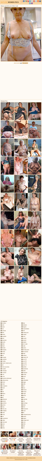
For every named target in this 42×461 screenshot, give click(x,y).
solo (23, 401)
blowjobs (3, 349)
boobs (3, 351)
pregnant (24, 372)
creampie (4, 370)
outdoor (24, 355)
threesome (24, 408)
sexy (23, 387)
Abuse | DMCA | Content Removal (14, 457)
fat (2, 389)
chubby (3, 361)
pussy (23, 376)
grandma (3, 403)
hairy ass (3, 408)
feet (2, 391)
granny (3, 405)
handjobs (3, 410)
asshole (3, 330)
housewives (4, 418)
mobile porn (25, 332)
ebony (3, 382)
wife (23, 426)
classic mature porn (6, 363)
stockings (24, 403)
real (23, 378)
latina (3, 427)
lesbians (24, 325)
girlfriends (4, 399)
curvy (3, 376)
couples (3, 368)
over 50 (23, 361)
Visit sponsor (25, 63)
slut (23, 397)
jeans (3, 424)
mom (23, 336)
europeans (4, 386)
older (23, 353)
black (3, 345)
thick (23, 406)
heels (3, 412)
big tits (3, 342)
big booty (3, 340)
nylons (23, 347)
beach (3, 334)
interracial (4, 422)
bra (2, 355)
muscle (23, 338)
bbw (2, 332)
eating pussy (4, 380)
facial (3, 387)
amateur (3, 323)
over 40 (23, 359)
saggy (23, 382)
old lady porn (25, 349)
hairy (2, 406)
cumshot (3, 372)
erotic (3, 384)
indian (3, 420)
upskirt (23, 416)
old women (24, 351)
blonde (3, 347)
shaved (23, 389)
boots (3, 353)
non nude (24, 344)
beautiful (3, 336)
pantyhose (24, 368)
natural (23, 340)
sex (23, 386)
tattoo (23, 405)
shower (23, 391)
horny (3, 414)
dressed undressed (6, 378)
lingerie (23, 326)
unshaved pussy (26, 414)
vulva (23, 422)
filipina (3, 393)
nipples (23, 342)
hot (2, 416)
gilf (2, 397)
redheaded (24, 380)
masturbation (25, 328)
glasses (3, 401)
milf (23, 330)
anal (2, 325)
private (23, 374)
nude (23, 345)
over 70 (23, 365)
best (2, 338)
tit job (23, 410)
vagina (23, 418)
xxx (22, 427)
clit (2, 365)
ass (2, 328)
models (23, 334)
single (23, 393)
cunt (2, 374)
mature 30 (24, 357)
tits (22, 412)
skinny (23, 395)
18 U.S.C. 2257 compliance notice (28, 457)
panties (23, 366)
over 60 (23, 363)
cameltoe (3, 359)
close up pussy (5, 366)
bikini (3, 344)
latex (2, 426)
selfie (23, 384)
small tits (24, 399)
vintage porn (25, 420)
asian (3, 326)
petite (23, 370)
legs (23, 323)
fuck (2, 395)
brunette (3, 357)
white (23, 424)
